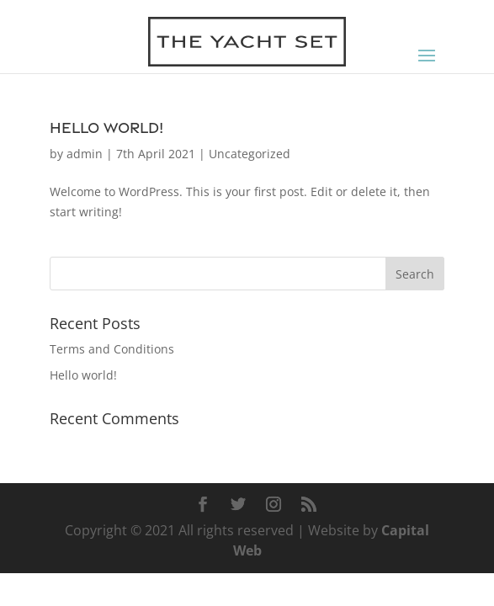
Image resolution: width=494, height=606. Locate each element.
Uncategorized (249, 154)
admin (84, 154)
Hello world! (106, 127)
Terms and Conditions (112, 349)
